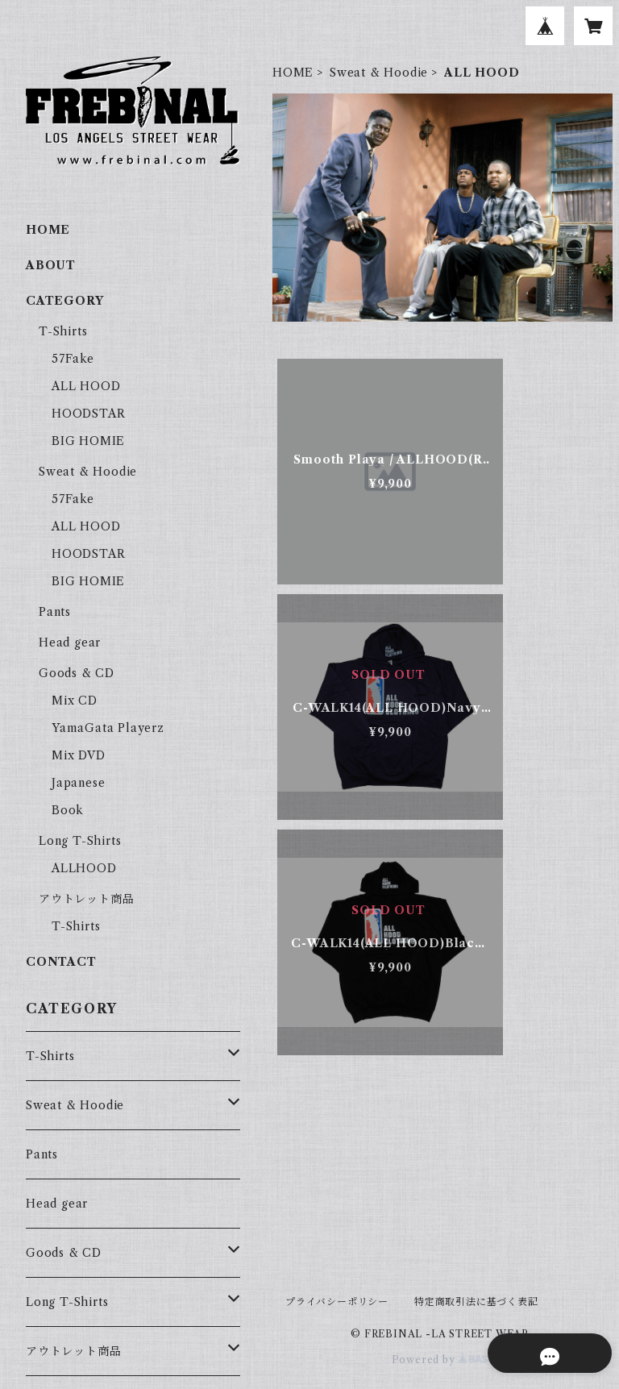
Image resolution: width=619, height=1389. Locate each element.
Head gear (70, 642)
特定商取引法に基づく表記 (476, 1301)
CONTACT (61, 961)
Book (68, 810)
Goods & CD (76, 673)
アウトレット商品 (86, 899)
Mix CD (75, 700)
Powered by (443, 1360)
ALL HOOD (86, 386)
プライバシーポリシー (336, 1301)
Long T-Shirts (80, 841)
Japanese (78, 783)
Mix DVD (79, 755)
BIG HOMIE (88, 441)
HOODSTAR (88, 413)
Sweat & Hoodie (379, 72)
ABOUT (51, 265)
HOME (293, 72)
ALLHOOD (84, 868)
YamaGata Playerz (108, 728)
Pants (55, 612)
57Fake (73, 358)
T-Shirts (63, 331)
